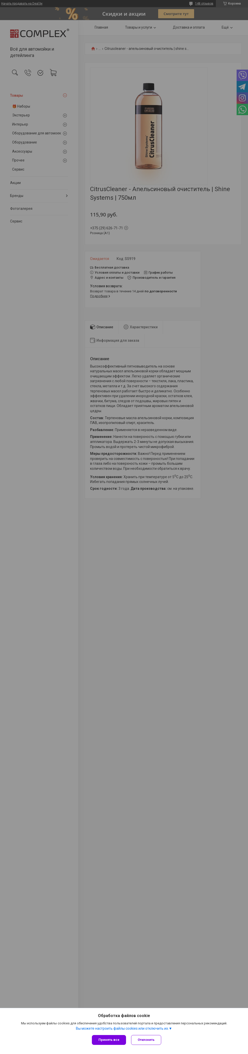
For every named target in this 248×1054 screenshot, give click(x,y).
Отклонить (146, 1040)
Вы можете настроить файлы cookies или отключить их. (122, 1028)
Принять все (108, 1040)
